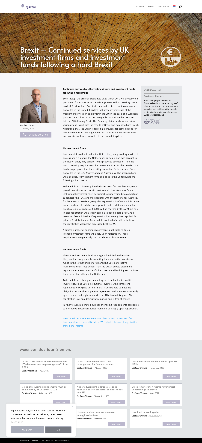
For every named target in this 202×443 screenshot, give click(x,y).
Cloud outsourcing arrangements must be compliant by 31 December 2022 (44, 388)
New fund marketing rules (145, 412)
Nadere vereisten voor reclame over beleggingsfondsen (96, 413)
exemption (96, 318)
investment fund (71, 322)
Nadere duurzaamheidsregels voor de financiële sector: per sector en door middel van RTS (100, 389)
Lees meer (61, 376)
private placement (114, 322)
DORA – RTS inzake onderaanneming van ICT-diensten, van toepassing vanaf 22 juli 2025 (45, 364)
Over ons (162, 6)
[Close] (72, 406)
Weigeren (27, 429)
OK (58, 429)
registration (131, 322)
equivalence (83, 318)
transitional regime (73, 325)
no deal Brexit (89, 322)
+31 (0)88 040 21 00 (35, 134)
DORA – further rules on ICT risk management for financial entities (95, 363)
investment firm (124, 318)
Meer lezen (17, 421)
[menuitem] (174, 9)
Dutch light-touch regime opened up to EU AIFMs (154, 363)
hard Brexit (109, 318)
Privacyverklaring (46, 440)
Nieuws (151, 6)
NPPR (100, 322)
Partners (140, 6)
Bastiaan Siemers (27, 125)
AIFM (65, 318)
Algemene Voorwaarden (29, 440)
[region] (41, 420)
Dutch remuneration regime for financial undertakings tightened (153, 388)
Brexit (72, 318)
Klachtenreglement (62, 440)
